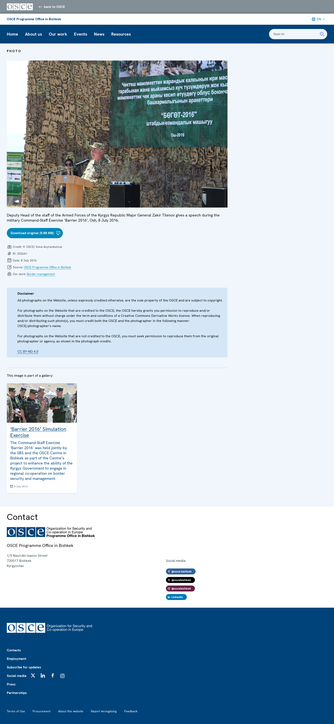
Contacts (14, 650)
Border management (41, 274)
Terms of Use (16, 711)
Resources (121, 34)
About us (33, 34)
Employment (16, 658)
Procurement (41, 711)
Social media (16, 676)
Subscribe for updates (24, 667)
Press (11, 684)
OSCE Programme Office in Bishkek (34, 19)
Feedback (130, 711)
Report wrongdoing (104, 711)
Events (80, 34)
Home (12, 34)
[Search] (322, 34)
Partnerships (17, 693)
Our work (58, 34)
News (99, 34)
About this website (70, 711)
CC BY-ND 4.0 (27, 351)
